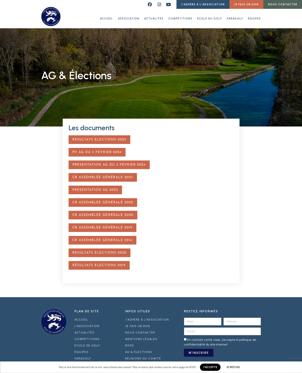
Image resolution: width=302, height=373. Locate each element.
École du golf (209, 17)
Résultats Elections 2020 (100, 251)
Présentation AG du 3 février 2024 (109, 163)
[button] (202, 4)
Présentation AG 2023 (95, 188)
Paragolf (235, 17)
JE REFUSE (233, 367)
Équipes (254, 17)
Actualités (153, 17)
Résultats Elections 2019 (99, 263)
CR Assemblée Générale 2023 (103, 175)
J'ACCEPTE (210, 367)
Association (128, 17)
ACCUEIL (106, 17)
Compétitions (180, 17)
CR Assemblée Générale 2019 (103, 225)
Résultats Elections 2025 (99, 137)
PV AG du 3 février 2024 (97, 150)
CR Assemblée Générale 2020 (103, 213)
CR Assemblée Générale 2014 (103, 238)
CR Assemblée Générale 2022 (103, 200)
